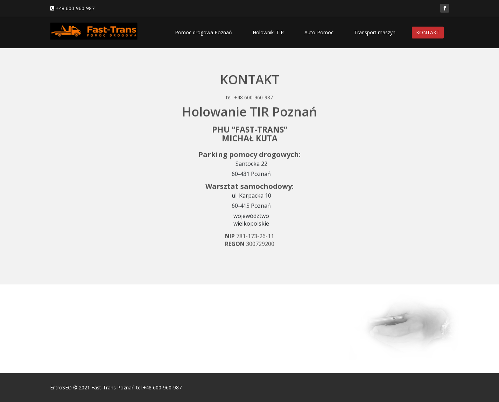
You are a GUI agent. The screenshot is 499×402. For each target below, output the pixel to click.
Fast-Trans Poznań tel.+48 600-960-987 (136, 387)
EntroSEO (61, 387)
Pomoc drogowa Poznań (203, 32)
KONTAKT (428, 32)
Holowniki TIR (268, 32)
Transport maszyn (374, 32)
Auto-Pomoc (318, 32)
